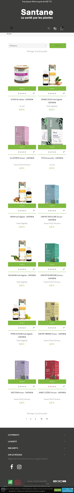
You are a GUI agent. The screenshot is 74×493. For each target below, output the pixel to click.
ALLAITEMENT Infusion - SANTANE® (22, 158)
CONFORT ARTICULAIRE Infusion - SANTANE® (52, 218)
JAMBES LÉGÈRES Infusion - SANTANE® (52, 392)
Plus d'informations (67, 490)
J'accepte (58, 490)
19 (41, 419)
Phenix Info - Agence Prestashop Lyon (35, 483)
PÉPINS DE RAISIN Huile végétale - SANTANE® (22, 335)
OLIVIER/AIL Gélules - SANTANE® (22, 99)
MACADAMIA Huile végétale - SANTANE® (22, 275)
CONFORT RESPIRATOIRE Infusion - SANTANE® (52, 276)
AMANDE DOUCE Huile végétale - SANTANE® (52, 101)
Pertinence (29, 45)
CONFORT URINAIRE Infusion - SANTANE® (52, 334)
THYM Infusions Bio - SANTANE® (52, 158)
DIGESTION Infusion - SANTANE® (22, 392)
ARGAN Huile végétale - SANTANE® (22, 217)
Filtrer (58, 46)
